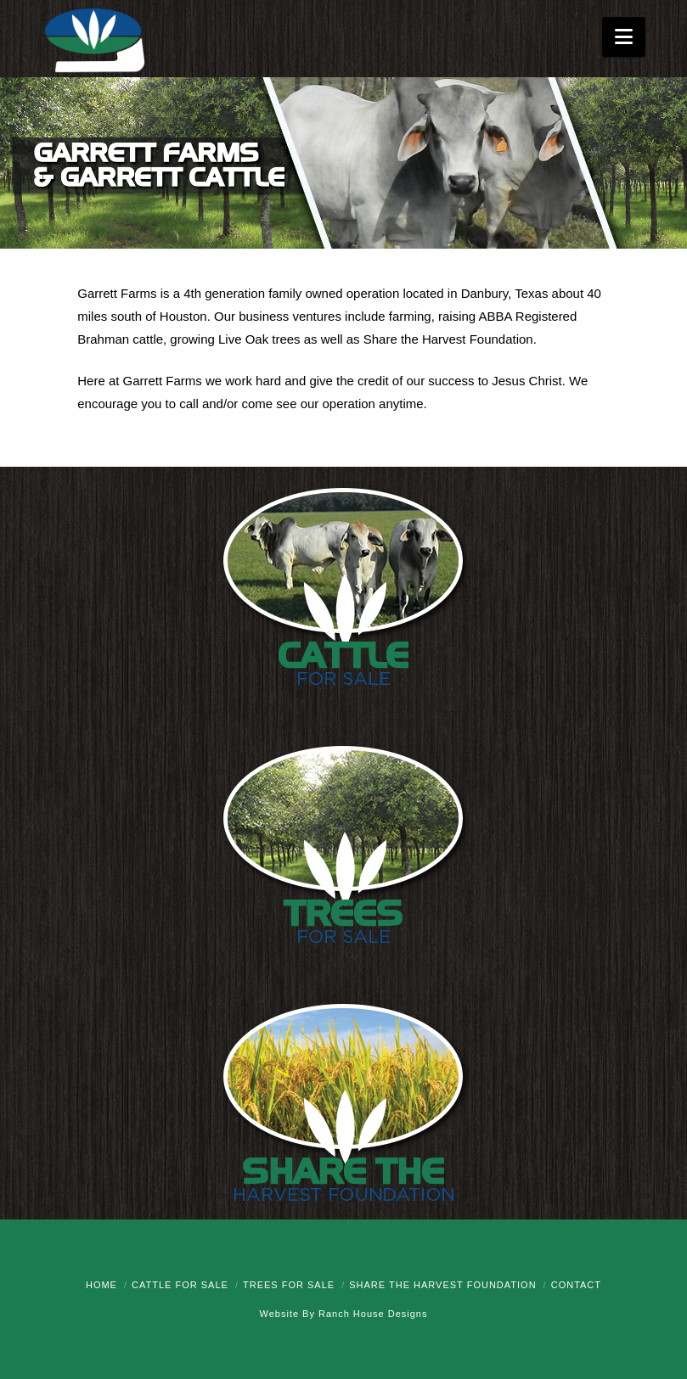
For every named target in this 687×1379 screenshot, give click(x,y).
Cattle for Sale (180, 1285)
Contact (576, 1285)
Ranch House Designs (372, 1314)
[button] (623, 37)
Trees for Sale (289, 1285)
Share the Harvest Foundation (442, 1285)
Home (101, 1285)
